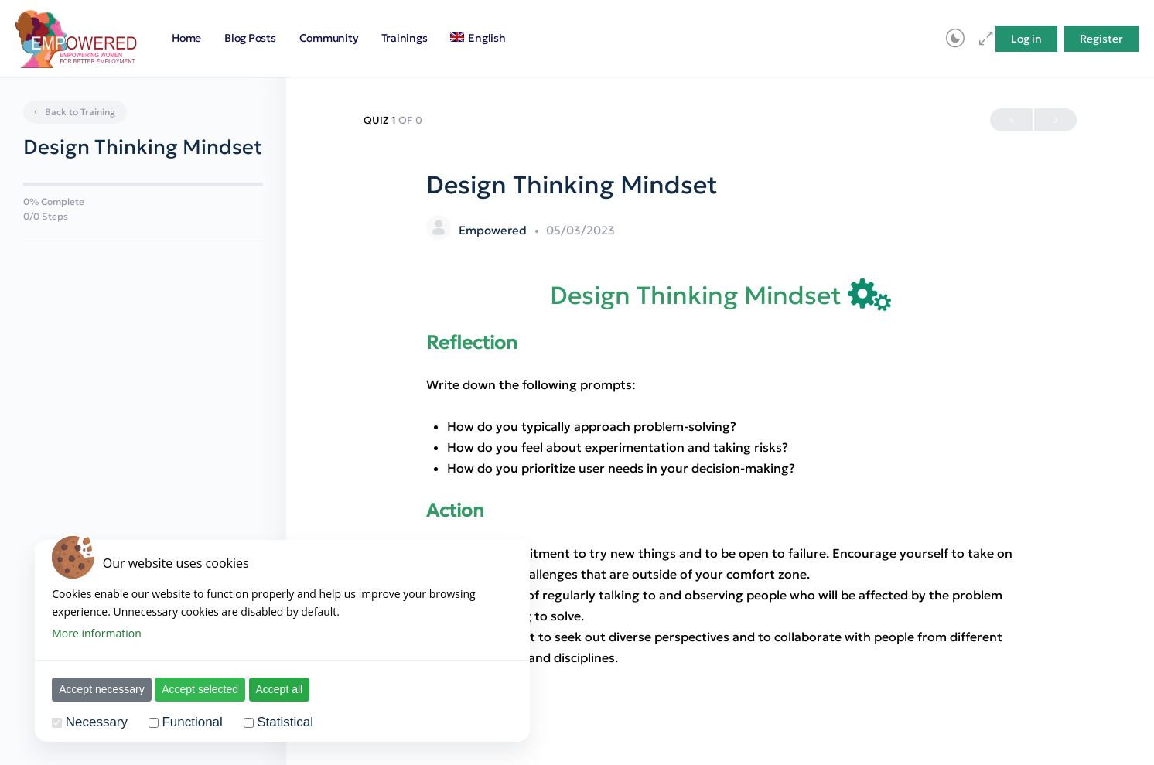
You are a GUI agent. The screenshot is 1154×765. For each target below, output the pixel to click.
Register (1101, 39)
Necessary (97, 722)
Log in (1026, 39)
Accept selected (200, 689)
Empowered (494, 230)
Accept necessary (102, 689)
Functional (192, 722)
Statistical (285, 722)
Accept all (279, 689)
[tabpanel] (720, 473)
